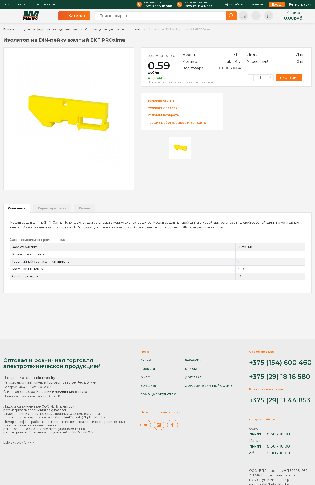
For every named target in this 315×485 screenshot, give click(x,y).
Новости (19, 4)
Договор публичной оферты (209, 385)
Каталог (74, 15)
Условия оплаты (161, 101)
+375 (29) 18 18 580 (279, 377)
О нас (7, 4)
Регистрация (300, 4)
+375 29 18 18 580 (158, 6)
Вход (276, 4)
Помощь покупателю (158, 394)
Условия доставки (164, 108)
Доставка (193, 377)
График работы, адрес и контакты (177, 122)
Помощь (33, 4)
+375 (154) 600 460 (280, 363)
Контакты (257, 4)
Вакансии (48, 4)
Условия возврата (163, 115)
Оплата (191, 369)
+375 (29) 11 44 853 (279, 400)
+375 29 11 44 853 (198, 6)
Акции (145, 360)
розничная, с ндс (161, 55)
